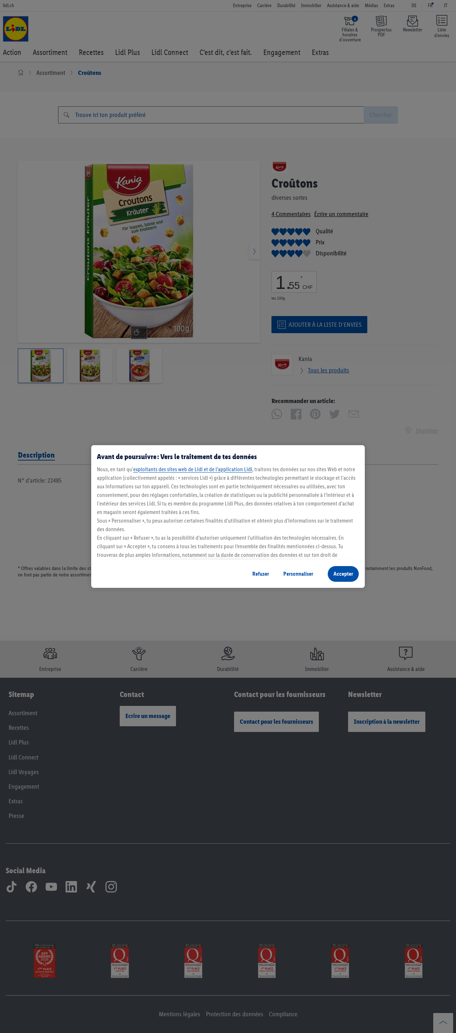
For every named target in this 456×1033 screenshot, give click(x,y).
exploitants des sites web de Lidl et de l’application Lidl (192, 469)
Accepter (343, 573)
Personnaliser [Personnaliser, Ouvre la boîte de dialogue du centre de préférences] (298, 573)
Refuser (260, 573)
